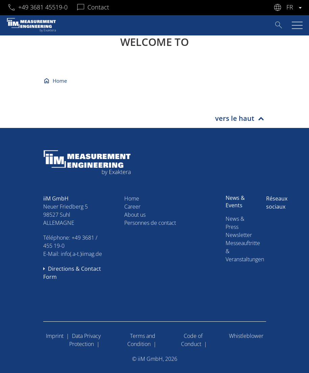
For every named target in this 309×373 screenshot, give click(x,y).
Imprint (54, 336)
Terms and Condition (141, 340)
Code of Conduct (192, 340)
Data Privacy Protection (85, 340)
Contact (98, 7)
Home (60, 80)
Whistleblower (246, 336)
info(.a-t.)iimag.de (81, 254)
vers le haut (234, 118)
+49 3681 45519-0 (43, 7)
